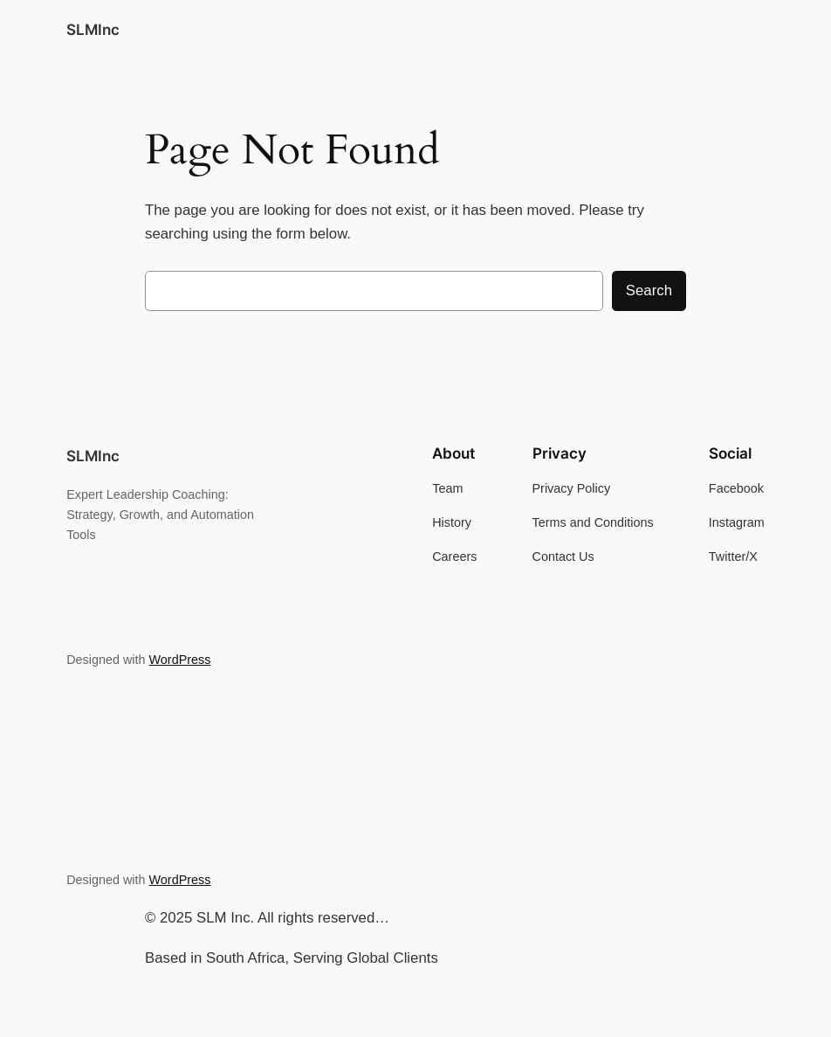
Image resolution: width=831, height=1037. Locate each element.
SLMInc (93, 29)
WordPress (180, 660)
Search (649, 290)
